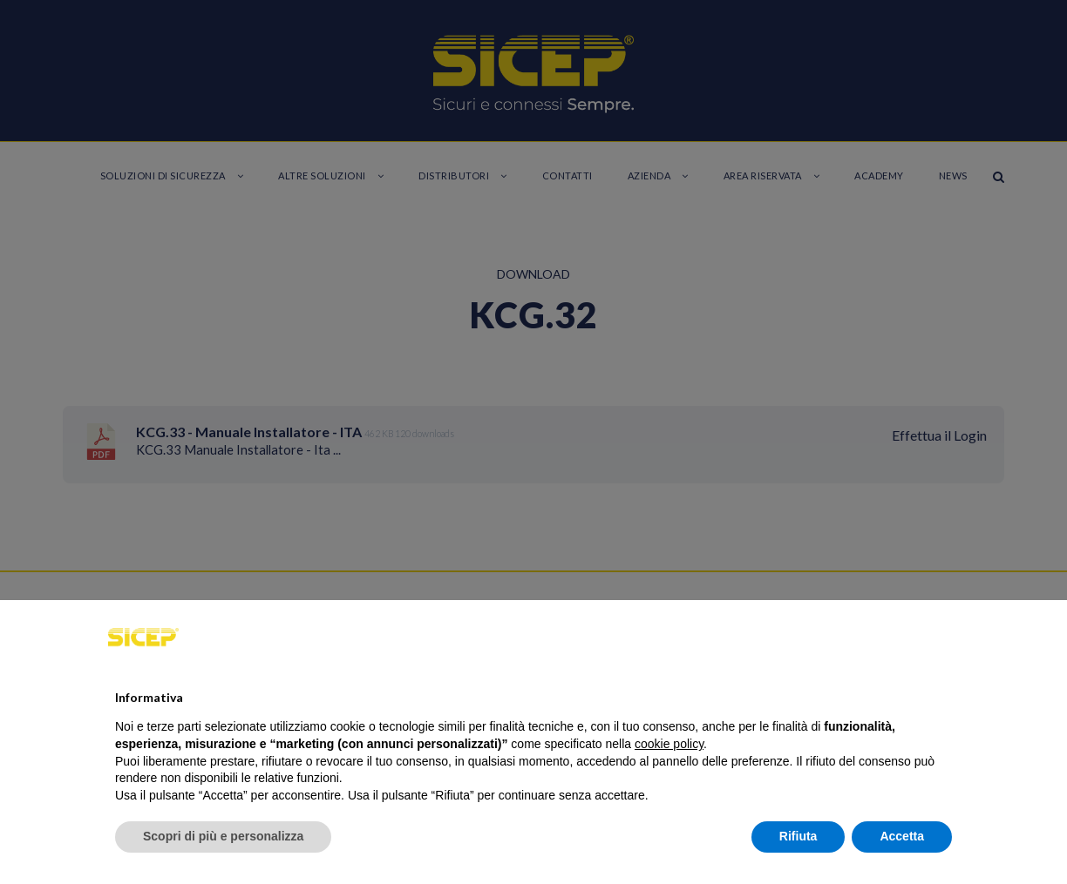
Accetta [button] (902, 836)
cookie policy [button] (669, 744)
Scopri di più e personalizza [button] (223, 836)
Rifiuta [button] (798, 836)
